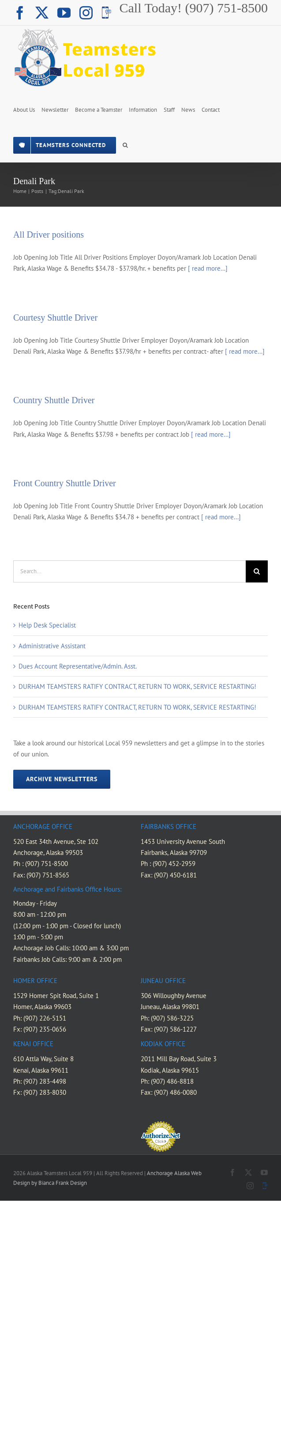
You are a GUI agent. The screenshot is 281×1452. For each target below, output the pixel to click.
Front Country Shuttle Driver (64, 483)
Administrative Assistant (52, 646)
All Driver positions (48, 234)
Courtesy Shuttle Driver (55, 317)
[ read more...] (208, 268)
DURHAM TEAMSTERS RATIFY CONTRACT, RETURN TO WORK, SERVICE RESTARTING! (137, 686)
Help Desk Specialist (47, 625)
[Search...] (129, 571)
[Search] (257, 571)
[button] (125, 144)
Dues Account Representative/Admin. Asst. (78, 666)
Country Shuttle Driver (53, 400)
